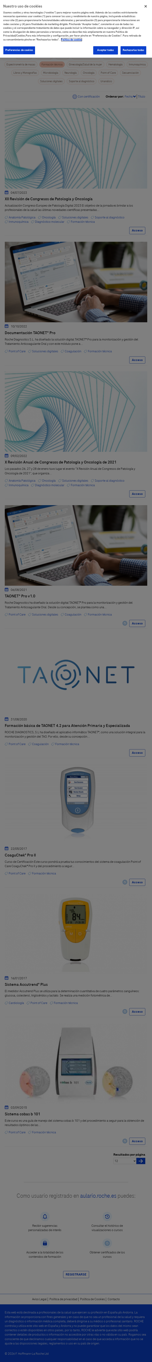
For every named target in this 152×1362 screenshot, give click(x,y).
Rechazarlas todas (133, 46)
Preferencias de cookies (19, 46)
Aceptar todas (105, 46)
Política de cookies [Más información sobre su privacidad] (71, 36)
